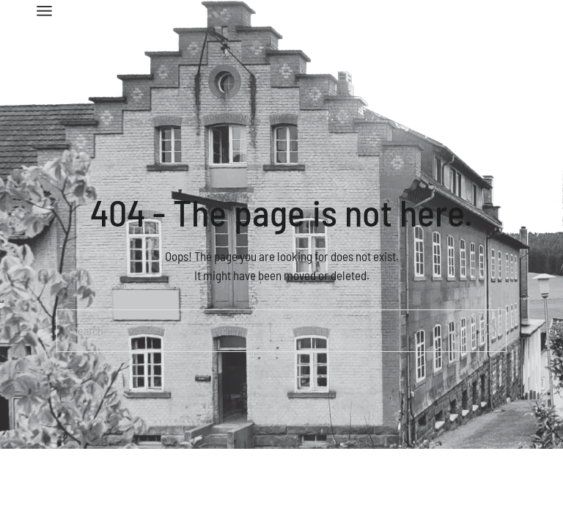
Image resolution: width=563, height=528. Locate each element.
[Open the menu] (44, 11)
